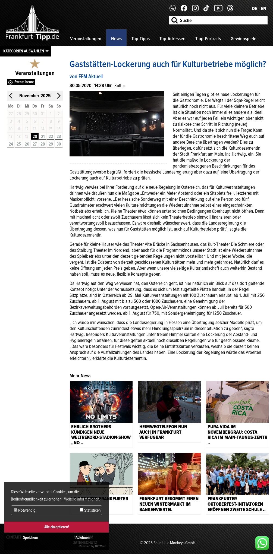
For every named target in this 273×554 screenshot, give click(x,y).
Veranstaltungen (85, 39)
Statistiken (90, 510)
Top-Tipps (140, 39)
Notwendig (25, 510)
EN (263, 8)
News (116, 39)
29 (51, 144)
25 (19, 144)
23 (59, 136)
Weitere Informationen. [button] (82, 499)
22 (51, 136)
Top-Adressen (172, 39)
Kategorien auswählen (23, 51)
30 (59, 144)
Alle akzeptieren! (56, 527)
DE (254, 8)
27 (35, 144)
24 (11, 144)
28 (42, 144)
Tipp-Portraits (208, 39)
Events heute (24, 82)
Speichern (30, 537)
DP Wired (100, 546)
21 (43, 136)
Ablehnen (83, 537)
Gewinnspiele (243, 39)
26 (27, 144)
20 (35, 136)
